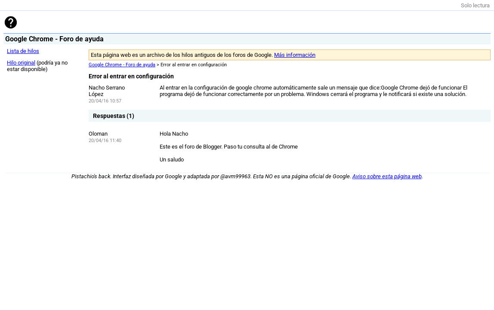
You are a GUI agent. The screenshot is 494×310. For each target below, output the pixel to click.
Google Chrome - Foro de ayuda (122, 65)
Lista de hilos (23, 51)
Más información (294, 55)
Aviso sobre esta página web (387, 176)
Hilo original (21, 62)
